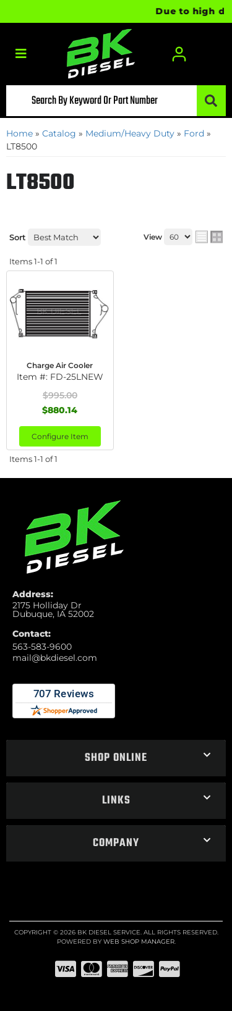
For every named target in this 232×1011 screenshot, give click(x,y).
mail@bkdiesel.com (54, 657)
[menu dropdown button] (20, 54)
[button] (116, 100)
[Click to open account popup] (179, 54)
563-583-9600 (42, 646)
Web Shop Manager (138, 942)
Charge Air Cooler (60, 365)
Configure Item (60, 436)
